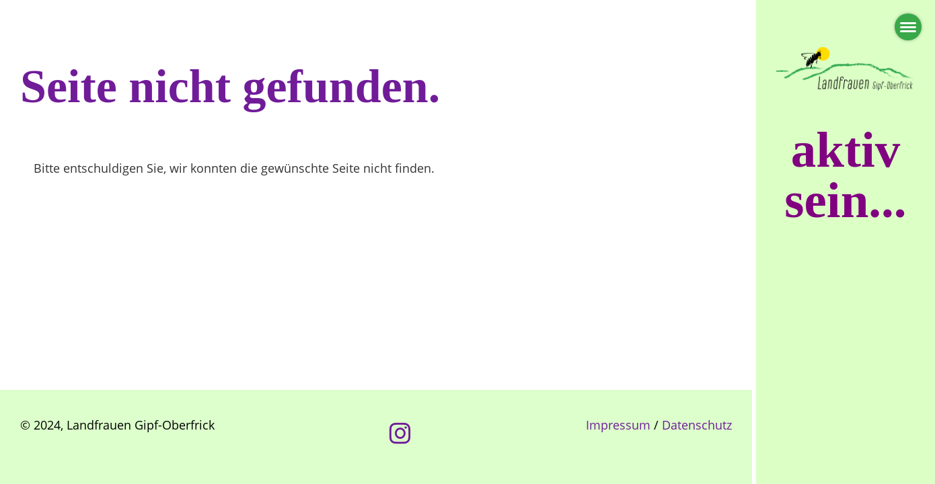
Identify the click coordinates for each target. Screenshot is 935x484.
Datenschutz (697, 425)
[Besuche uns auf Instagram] (400, 433)
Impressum (618, 425)
